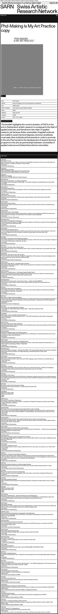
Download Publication (7, 121)
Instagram (31, 0)
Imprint (36, 0)
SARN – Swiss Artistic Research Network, (10, 0)
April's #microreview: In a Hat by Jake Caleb (24, 3)
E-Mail (22, 0)
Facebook (26, 0)
